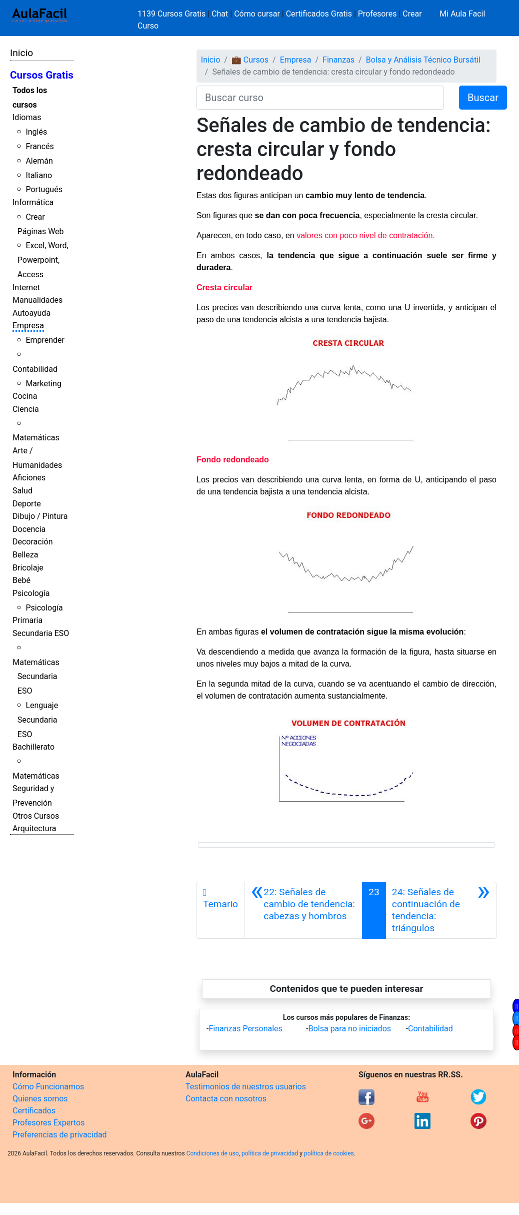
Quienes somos (40, 1098)
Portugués (44, 189)
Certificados (34, 1110)
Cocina (24, 396)
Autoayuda (31, 313)
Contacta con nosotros (226, 1098)
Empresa (28, 325)
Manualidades (37, 300)
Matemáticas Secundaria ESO (36, 677)
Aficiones (29, 477)
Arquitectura (34, 828)
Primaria (27, 620)
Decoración (32, 541)
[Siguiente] (441, 910)
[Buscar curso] (320, 98)
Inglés (36, 132)
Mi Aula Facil (462, 14)
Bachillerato (33, 747)
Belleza (25, 554)
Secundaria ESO (40, 633)
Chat (220, 14)
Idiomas (26, 117)
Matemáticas (36, 437)
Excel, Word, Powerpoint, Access (43, 260)
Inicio (21, 53)
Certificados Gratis (319, 14)
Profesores (377, 14)
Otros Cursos (35, 816)
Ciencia (25, 409)
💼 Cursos (250, 60)
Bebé (21, 580)
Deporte (26, 503)
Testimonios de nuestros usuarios (246, 1086)
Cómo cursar (257, 14)
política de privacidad (270, 1153)
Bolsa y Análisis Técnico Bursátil (423, 60)
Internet (26, 287)
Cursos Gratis (42, 75)
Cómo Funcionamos (48, 1086)
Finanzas (338, 60)
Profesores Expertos (48, 1122)
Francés (40, 146)
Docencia (29, 529)
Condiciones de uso (212, 1153)
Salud (22, 490)
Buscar (483, 98)
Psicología (31, 593)
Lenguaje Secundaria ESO (38, 720)
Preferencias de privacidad (59, 1134)
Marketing (43, 383)
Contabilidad (35, 369)
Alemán (39, 161)
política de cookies (329, 1153)
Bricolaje (28, 567)
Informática (33, 202)
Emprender (45, 340)
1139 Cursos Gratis (173, 14)
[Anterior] (303, 910)
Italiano (39, 175)
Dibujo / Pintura (40, 516)
